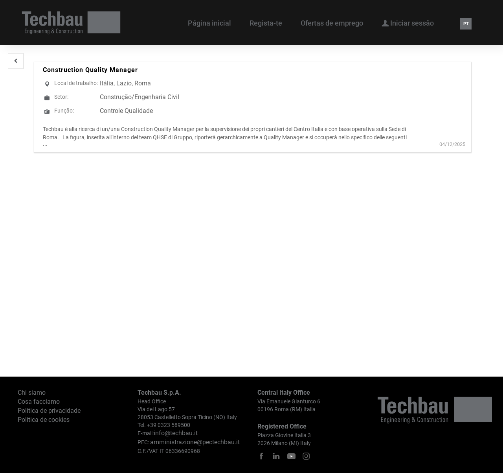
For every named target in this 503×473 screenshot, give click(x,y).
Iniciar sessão (408, 23)
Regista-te (266, 23)
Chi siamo (32, 392)
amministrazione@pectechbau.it (195, 442)
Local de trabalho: (76, 83)
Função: (64, 110)
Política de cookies (44, 419)
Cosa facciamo (39, 401)
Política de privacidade (49, 410)
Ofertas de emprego (332, 23)
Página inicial (209, 23)
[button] (16, 61)
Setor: (61, 97)
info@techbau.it (176, 433)
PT (466, 23)
